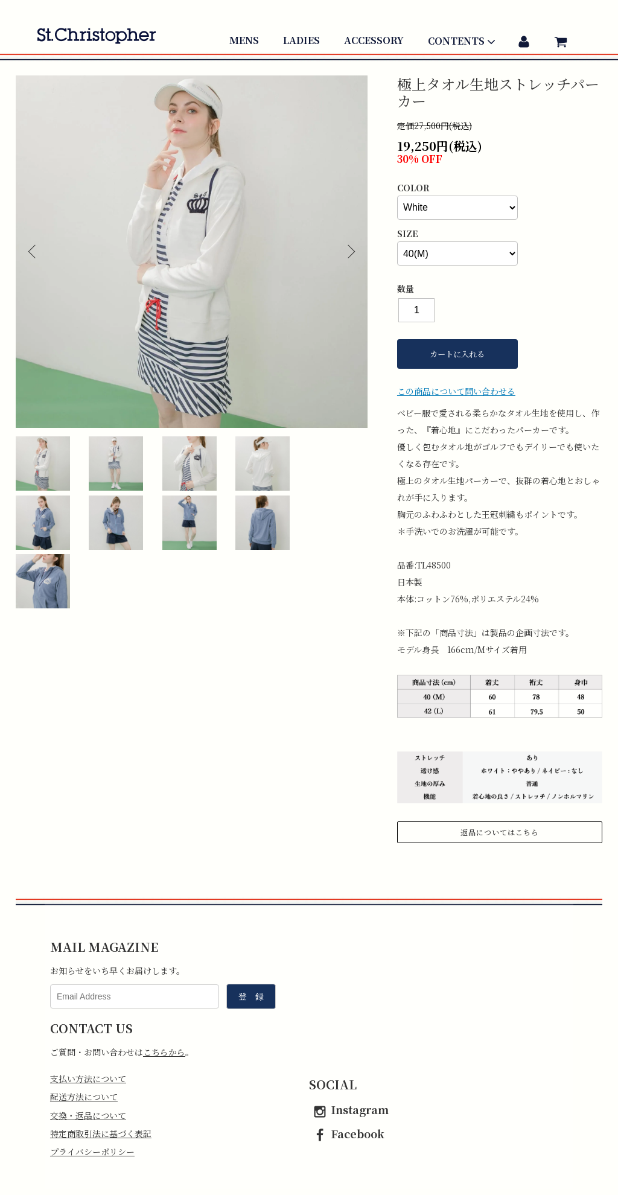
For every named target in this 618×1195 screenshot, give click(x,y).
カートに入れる (457, 354)
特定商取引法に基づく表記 (100, 1133)
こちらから (164, 1052)
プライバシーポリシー (92, 1152)
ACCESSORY (374, 40)
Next (349, 252)
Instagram (349, 1109)
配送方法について (84, 1097)
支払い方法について (88, 1078)
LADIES (301, 40)
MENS (244, 40)
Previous (34, 252)
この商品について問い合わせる (456, 391)
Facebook (346, 1133)
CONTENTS (463, 41)
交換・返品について (88, 1115)
